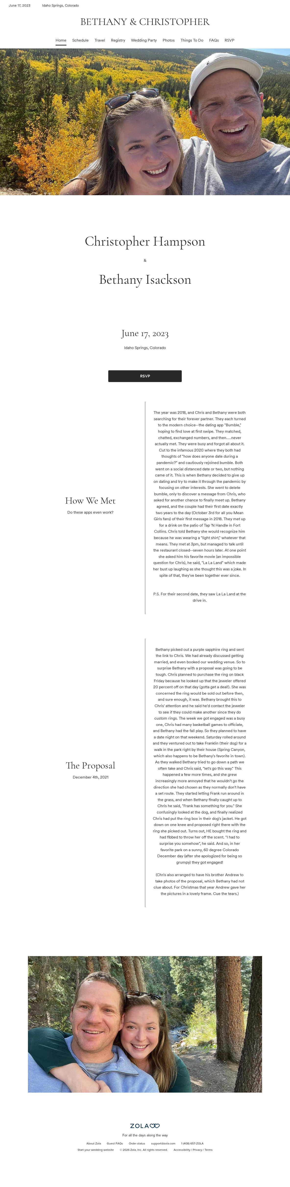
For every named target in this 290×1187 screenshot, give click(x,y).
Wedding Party (144, 40)
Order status (137, 1143)
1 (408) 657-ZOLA (192, 1143)
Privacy (197, 1150)
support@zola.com (163, 1143)
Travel (100, 40)
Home (61, 40)
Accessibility (182, 1150)
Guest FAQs (115, 1143)
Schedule (80, 40)
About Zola (93, 1143)
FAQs (214, 40)
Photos (169, 40)
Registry (118, 40)
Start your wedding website (96, 1150)
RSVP (229, 40)
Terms (209, 1150)
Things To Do (192, 40)
